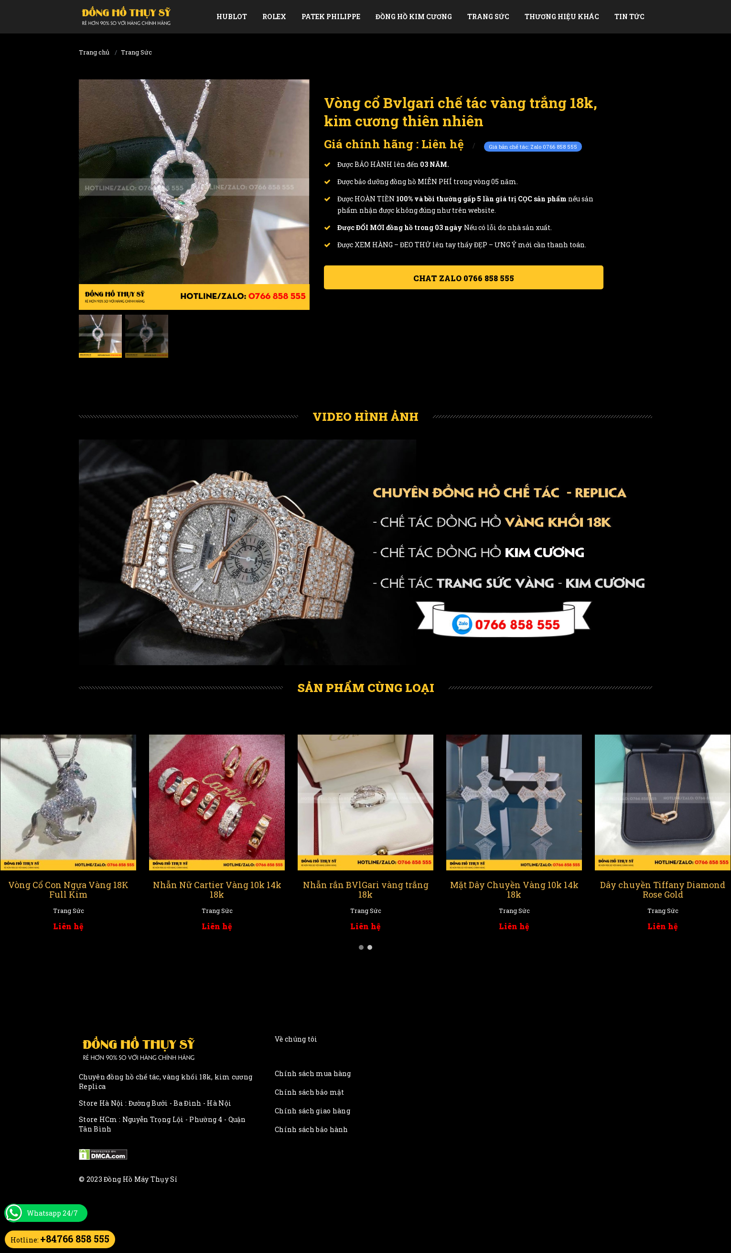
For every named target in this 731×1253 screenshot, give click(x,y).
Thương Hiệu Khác (562, 16)
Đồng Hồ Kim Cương (414, 16)
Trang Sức (488, 16)
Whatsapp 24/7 (52, 1213)
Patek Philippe (330, 16)
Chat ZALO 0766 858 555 (463, 278)
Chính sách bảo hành (311, 1129)
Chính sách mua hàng (313, 1073)
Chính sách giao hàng (312, 1110)
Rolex (274, 16)
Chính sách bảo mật (309, 1092)
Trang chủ (94, 52)
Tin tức (629, 16)
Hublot (231, 16)
